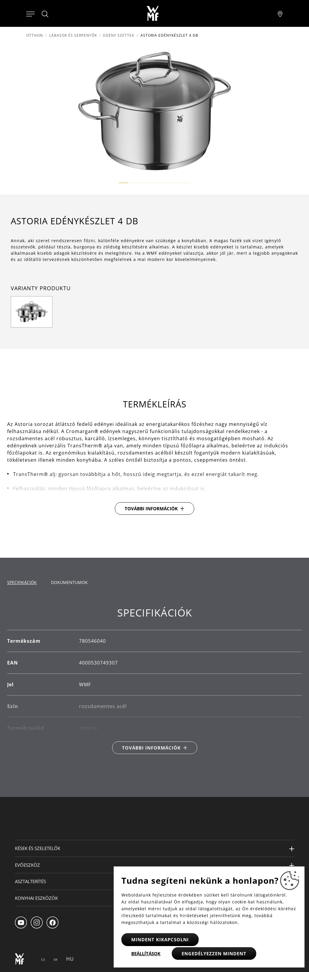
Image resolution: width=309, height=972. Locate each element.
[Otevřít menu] (30, 13)
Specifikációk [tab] (22, 582)
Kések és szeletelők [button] (37, 848)
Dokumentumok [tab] (69, 582)
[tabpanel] (154, 680)
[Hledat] (45, 14)
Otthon (34, 35)
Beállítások (145, 953)
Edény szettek (118, 35)
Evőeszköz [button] (27, 865)
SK (56, 959)
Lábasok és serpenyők (73, 35)
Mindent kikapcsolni (160, 939)
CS (43, 959)
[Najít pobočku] (280, 13)
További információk (151, 509)
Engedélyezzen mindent (214, 953)
